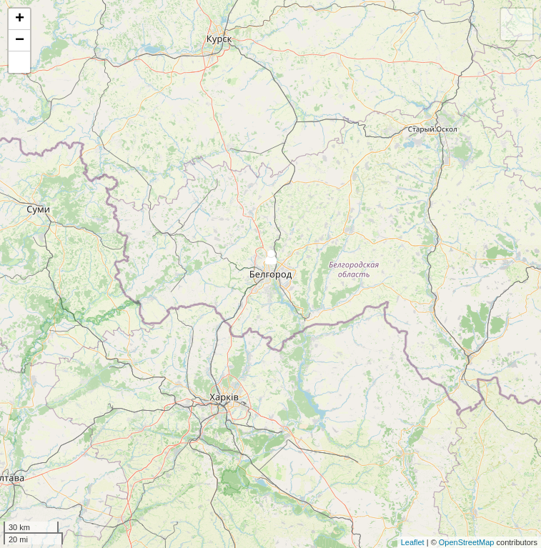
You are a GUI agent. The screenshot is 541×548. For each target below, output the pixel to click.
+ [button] (19, 19)
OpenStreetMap (467, 542)
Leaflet (413, 542)
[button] (19, 62)
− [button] (19, 40)
